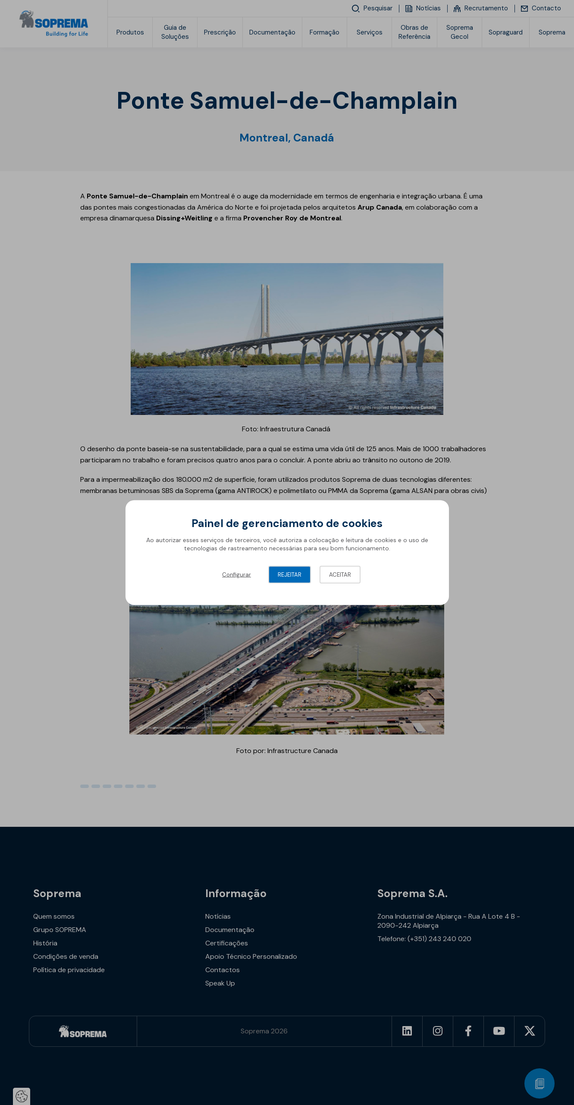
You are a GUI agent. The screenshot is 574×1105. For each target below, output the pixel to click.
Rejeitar (289, 574)
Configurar (236, 574)
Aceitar (340, 574)
